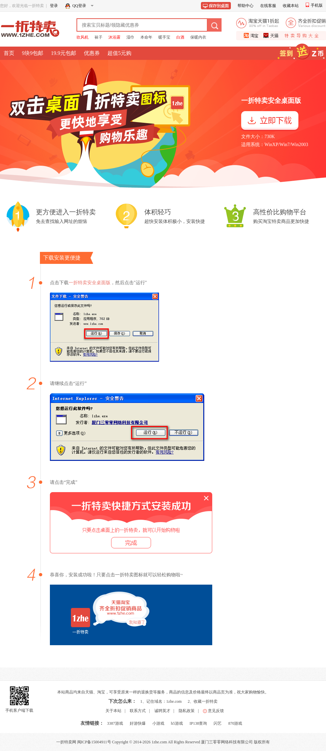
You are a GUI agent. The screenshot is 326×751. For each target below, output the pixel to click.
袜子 (98, 37)
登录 (54, 5)
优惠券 (92, 53)
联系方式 (138, 710)
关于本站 (113, 710)
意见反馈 (216, 710)
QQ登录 (80, 6)
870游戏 (235, 723)
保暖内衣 (198, 37)
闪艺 (218, 723)
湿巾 (130, 37)
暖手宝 (164, 37)
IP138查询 (198, 723)
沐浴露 (114, 37)
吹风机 (82, 37)
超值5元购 (119, 53)
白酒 (180, 37)
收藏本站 (291, 5)
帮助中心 (245, 5)
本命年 (146, 37)
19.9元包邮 (63, 53)
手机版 (314, 5)
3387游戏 (115, 723)
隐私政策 (187, 710)
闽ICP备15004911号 (94, 742)
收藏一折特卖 (206, 701)
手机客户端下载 (19, 710)
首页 (9, 53)
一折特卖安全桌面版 (89, 282)
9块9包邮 (32, 53)
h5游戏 (177, 723)
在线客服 (268, 5)
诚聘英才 (162, 710)
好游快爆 (138, 723)
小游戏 (158, 723)
